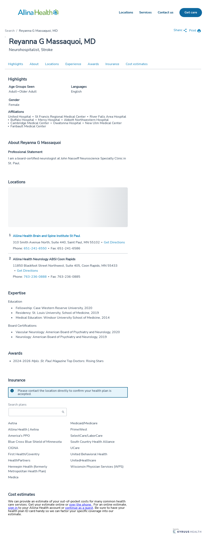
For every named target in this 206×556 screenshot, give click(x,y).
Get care (190, 12)
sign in (13, 508)
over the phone (80, 504)
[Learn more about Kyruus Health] (187, 531)
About (34, 64)
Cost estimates (137, 64)
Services (145, 12)
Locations (126, 12)
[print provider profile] (195, 30)
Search (10, 31)
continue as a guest (79, 508)
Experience (73, 64)
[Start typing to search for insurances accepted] (37, 412)
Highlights (15, 64)
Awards (93, 64)
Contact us (165, 12)
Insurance (112, 64)
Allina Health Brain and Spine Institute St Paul (46, 236)
